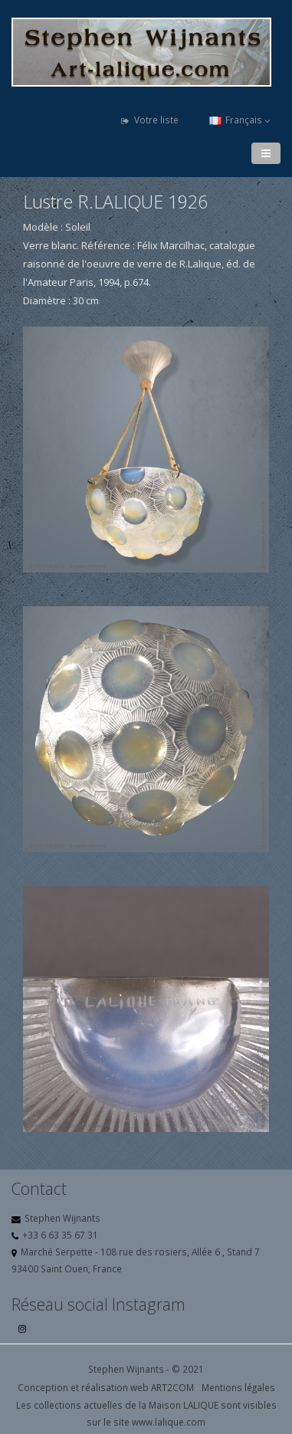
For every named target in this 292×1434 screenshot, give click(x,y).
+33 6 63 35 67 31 (60, 1235)
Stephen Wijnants (62, 1218)
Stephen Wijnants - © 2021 (146, 1369)
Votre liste (150, 119)
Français (240, 119)
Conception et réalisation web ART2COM (106, 1387)
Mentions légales (238, 1387)
